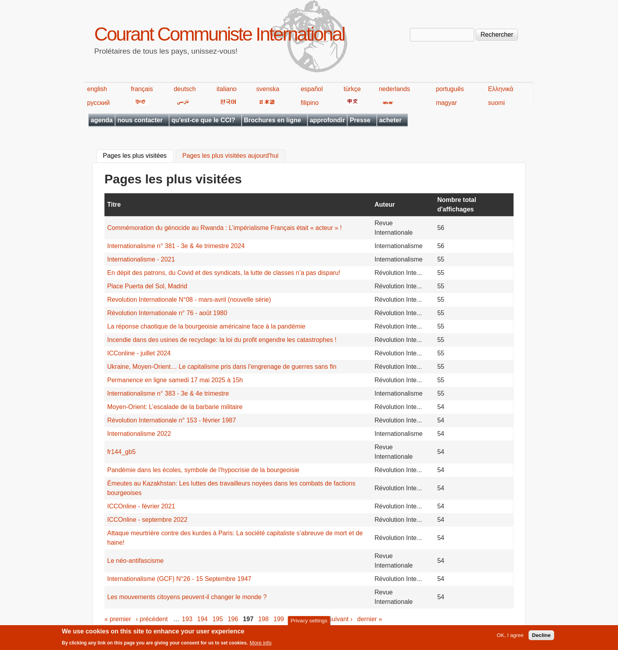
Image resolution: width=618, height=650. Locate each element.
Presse (360, 120)
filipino (309, 102)
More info (260, 645)
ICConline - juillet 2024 (139, 353)
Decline (541, 638)
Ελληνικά (500, 89)
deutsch (185, 89)
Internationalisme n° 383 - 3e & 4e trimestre (168, 393)
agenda (102, 120)
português (450, 89)
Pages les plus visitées (138, 155)
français (142, 89)
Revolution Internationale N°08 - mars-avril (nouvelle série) (189, 299)
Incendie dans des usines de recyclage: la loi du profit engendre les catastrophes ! (222, 339)
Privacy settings (308, 623)
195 (217, 619)
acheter (390, 120)
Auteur (384, 204)
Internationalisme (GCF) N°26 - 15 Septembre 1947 (179, 578)
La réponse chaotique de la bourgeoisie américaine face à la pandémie (206, 326)
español (312, 89)
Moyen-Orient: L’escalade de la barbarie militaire (174, 406)
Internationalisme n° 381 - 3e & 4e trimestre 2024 (176, 246)
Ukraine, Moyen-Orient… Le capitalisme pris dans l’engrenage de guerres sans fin (222, 366)
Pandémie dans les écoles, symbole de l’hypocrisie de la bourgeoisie (203, 470)
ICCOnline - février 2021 (141, 506)
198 (263, 619)
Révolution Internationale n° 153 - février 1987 (171, 420)
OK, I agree (510, 638)
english (97, 89)
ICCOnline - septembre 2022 (147, 519)
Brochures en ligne (272, 120)
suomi (496, 102)
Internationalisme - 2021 (141, 259)
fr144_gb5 (121, 451)
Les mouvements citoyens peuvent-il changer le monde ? (187, 597)
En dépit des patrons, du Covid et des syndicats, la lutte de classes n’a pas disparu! (223, 272)
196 (233, 619)
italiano (227, 89)
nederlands (394, 89)
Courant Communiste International (219, 34)
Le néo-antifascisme (135, 560)
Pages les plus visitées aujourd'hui (230, 156)
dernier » (369, 619)
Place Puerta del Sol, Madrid (147, 286)
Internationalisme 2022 (139, 433)
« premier (117, 619)
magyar (446, 102)
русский (98, 102)
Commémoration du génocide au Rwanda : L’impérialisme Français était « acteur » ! (224, 227)
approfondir (327, 120)
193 (187, 619)
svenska (267, 89)
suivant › (340, 619)
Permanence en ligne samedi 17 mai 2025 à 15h (175, 380)
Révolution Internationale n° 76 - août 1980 (167, 313)
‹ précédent (152, 619)
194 (202, 619)
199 (279, 619)
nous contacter (140, 120)
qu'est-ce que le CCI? (203, 120)
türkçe (352, 89)
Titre (114, 204)
